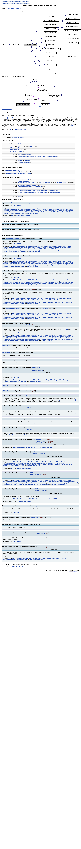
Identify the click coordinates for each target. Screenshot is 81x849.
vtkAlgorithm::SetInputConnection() (66, 400)
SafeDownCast (21, 173)
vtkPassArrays (20, 212)
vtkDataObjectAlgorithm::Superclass (24, 203)
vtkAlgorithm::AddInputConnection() (17, 423)
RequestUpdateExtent (23, 192)
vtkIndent (31, 146)
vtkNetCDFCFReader (8, 213)
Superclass (21, 137)
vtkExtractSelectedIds (9, 209)
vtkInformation (30, 156)
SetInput (20, 159)
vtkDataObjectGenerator (19, 208)
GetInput (20, 148)
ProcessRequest (22, 156)
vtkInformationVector (40, 156)
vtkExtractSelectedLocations (23, 209)
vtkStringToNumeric (42, 212)
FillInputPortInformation (24, 188)
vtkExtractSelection (54, 209)
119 (12, 501)
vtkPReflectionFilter (32, 213)
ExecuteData (21, 195)
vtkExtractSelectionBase (66, 209)
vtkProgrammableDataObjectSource (41, 210)
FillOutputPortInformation (24, 186)
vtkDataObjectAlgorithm (8, 118)
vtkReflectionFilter (68, 210)
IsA (19, 145)
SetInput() (32, 423)
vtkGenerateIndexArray (9, 212)
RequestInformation (23, 182)
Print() (66, 329)
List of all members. (7, 109)
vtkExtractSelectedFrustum (64, 208)
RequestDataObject (23, 190)
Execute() (72, 125)
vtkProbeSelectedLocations (22, 210)
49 (12, 215)
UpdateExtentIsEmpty (23, 185)
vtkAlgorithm (14, 137)
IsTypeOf (20, 172)
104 (12, 468)
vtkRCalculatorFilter (56, 210)
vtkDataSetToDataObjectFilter (34, 208)
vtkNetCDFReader (19, 213)
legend (40, 75)
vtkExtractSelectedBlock (49, 208)
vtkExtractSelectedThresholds (40, 209)
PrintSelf (20, 146)
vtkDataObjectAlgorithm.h (14, 8)
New (19, 170)
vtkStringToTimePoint (54, 212)
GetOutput (20, 151)
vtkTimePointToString (66, 212)
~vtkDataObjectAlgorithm (24, 181)
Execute (20, 196)
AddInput (20, 162)
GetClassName (21, 144)
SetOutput (20, 154)
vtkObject (28, 173)
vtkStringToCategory (30, 212)
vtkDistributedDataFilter (19, 251)
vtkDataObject (13, 148)
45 (10, 129)
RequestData (21, 184)
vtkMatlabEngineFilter (9, 210)
